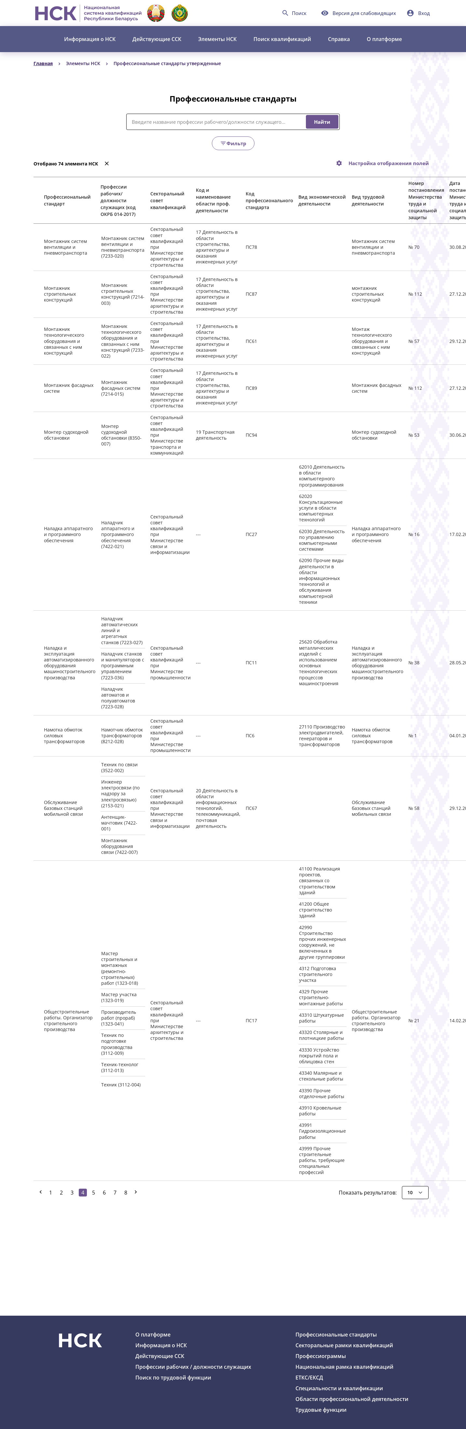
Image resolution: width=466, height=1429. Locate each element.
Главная (43, 63)
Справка (339, 39)
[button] (418, 13)
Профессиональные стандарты (336, 1334)
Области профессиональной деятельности (351, 1399)
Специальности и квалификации (339, 1388)
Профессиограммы (320, 1356)
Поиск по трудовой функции (173, 1377)
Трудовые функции (321, 1409)
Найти (322, 122)
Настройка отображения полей (389, 163)
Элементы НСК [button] (217, 39)
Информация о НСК (90, 39)
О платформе (384, 39)
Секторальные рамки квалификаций (344, 1345)
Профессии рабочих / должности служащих (193, 1366)
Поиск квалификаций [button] (282, 39)
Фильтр (233, 143)
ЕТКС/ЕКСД (309, 1377)
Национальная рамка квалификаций (344, 1366)
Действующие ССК (156, 39)
